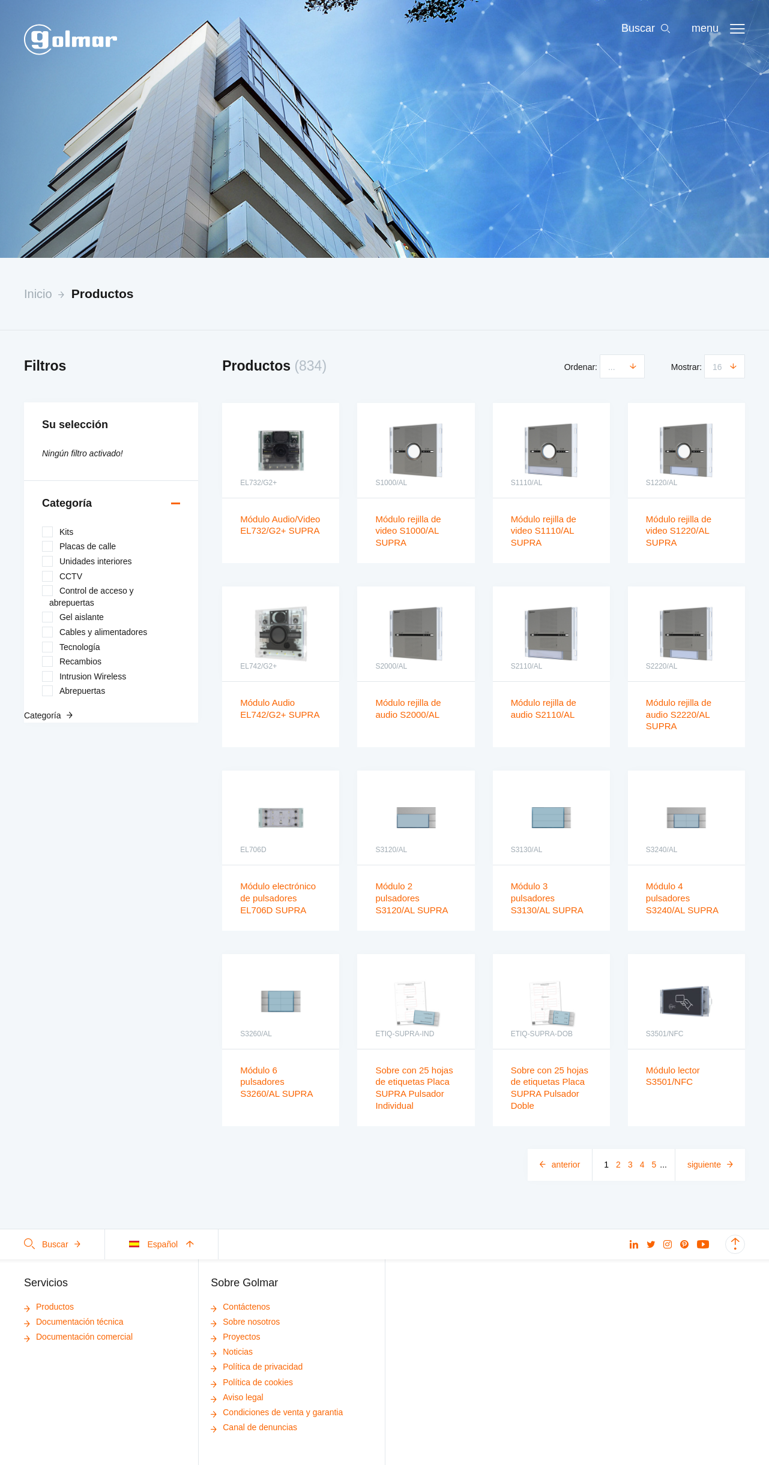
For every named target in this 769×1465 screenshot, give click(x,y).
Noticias (232, 1351)
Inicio (38, 293)
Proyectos (235, 1336)
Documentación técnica (74, 1321)
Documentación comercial (78, 1336)
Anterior (566, 1164)
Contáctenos (240, 1306)
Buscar (52, 1244)
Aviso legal (237, 1397)
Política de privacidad (257, 1366)
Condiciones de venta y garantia (277, 1412)
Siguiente (704, 1164)
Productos (102, 293)
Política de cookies (252, 1382)
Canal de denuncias (254, 1427)
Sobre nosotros (245, 1321)
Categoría (67, 503)
